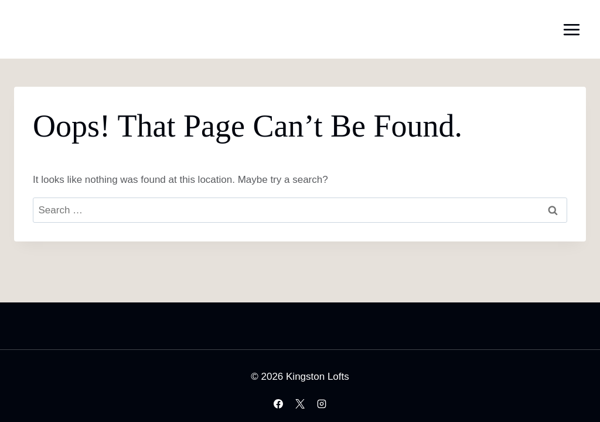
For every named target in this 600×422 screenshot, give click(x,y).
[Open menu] (571, 29)
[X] (300, 403)
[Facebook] (278, 403)
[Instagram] (321, 403)
